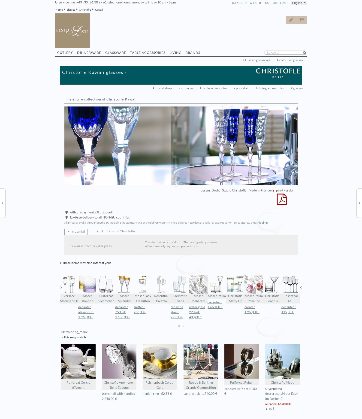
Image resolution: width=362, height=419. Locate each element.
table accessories (215, 88)
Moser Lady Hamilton (143, 289)
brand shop (164, 88)
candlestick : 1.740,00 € (200, 393)
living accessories (271, 88)
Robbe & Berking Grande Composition (201, 366)
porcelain (243, 88)
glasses (71, 9)
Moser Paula (217, 286)
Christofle (85, 9)
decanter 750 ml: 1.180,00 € (122, 312)
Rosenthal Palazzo (161, 289)
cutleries (187, 88)
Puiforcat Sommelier (106, 289)
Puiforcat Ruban (241, 364)
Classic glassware (257, 60)
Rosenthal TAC (290, 289)
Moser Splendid (124, 289)
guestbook (239, 2)
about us (256, 2)
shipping (261, 222)
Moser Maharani (198, 289)
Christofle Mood (282, 364)
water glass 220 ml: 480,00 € (197, 312)
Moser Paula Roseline (253, 289)
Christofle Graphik (272, 289)
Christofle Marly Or (235, 289)
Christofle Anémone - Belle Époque (119, 366)
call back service (277, 2)
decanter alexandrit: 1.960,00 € (86, 312)
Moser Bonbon (87, 289)
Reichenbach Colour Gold (160, 366)
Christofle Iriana (180, 289)
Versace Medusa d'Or (69, 289)
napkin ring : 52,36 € (157, 393)
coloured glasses (291, 60)
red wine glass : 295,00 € (177, 312)
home (59, 9)
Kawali (99, 9)
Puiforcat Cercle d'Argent (78, 366)
